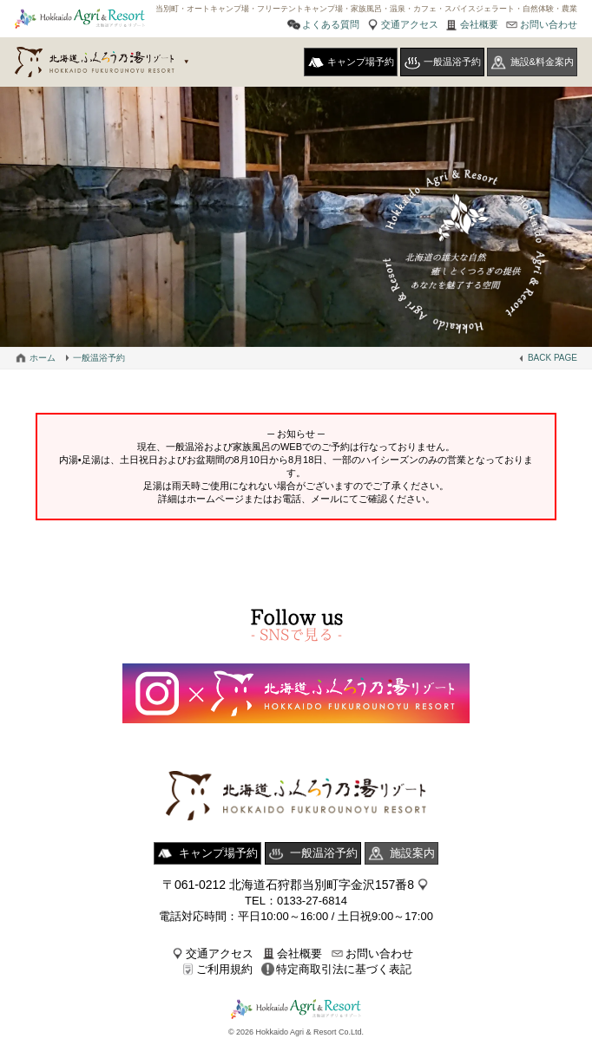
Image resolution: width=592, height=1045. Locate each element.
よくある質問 (330, 24)
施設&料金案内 (542, 61)
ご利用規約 (224, 969)
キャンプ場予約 (360, 61)
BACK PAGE (552, 357)
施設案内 (412, 852)
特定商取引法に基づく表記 (343, 969)
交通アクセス (409, 24)
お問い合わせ (548, 24)
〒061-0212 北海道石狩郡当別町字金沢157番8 (288, 885)
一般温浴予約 (452, 61)
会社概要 (479, 24)
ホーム (43, 357)
